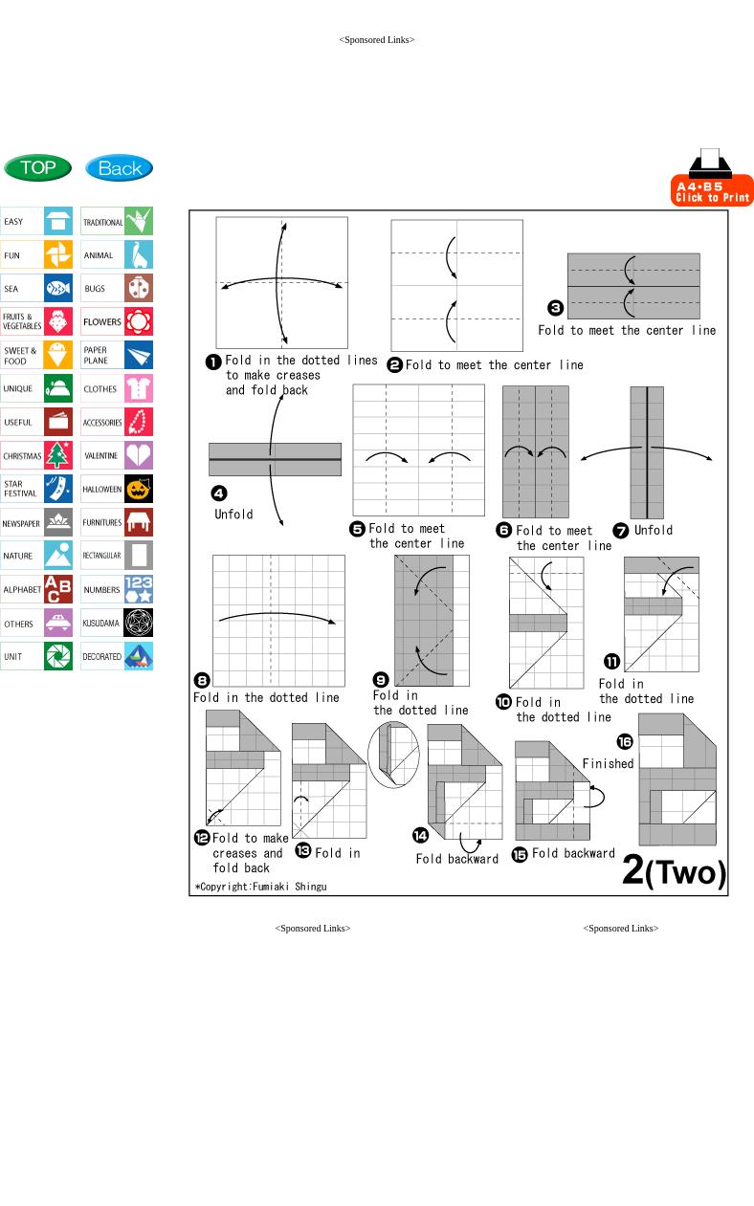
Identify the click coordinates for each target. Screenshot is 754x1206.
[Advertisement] (377, 88)
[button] (312, 1169)
